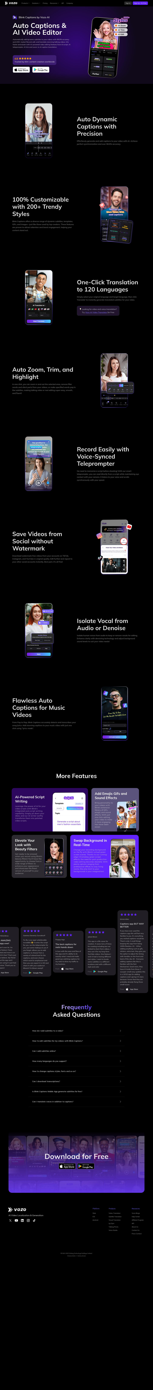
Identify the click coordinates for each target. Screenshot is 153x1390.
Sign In (128, 3)
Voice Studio (113, 1230)
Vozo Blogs (136, 1213)
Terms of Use (81, 1255)
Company (69, 3)
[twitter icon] (10, 1220)
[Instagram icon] (28, 1220)
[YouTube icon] (16, 1220)
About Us (135, 1227)
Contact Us (136, 1230)
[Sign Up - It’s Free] (140, 3)
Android (95, 1220)
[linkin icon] (22, 1220)
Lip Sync (111, 1223)
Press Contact (137, 1234)
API (63, 3)
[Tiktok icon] (34, 1220)
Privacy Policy (71, 1255)
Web (94, 1213)
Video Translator (114, 1213)
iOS (94, 1217)
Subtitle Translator (115, 1217)
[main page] (11, 3)
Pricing (45, 3)
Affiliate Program (138, 1220)
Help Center (136, 1217)
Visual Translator (115, 1220)
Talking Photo (113, 1227)
